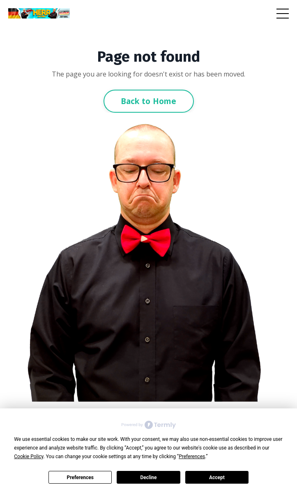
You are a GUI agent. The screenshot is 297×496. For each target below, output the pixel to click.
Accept (217, 477)
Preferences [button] (192, 456)
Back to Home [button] (149, 101)
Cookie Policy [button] (28, 456)
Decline (148, 477)
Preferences (80, 477)
